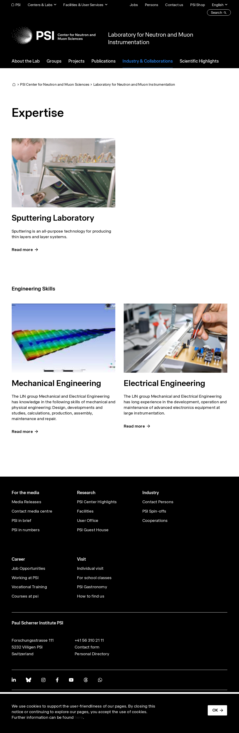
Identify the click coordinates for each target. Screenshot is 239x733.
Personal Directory (92, 654)
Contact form (87, 647)
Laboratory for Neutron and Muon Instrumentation (134, 84)
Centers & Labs (40, 5)
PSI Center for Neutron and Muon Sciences (54, 84)
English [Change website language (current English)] (218, 5)
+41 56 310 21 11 (89, 640)
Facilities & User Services (83, 5)
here (79, 717)
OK (215, 710)
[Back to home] (54, 35)
